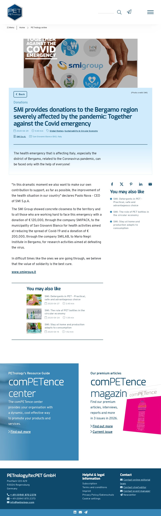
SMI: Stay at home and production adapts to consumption (126, 225)
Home (22, 28)
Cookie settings (91, 499)
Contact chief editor (133, 487)
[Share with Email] (150, 184)
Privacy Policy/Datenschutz (98, 495)
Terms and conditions (94, 487)
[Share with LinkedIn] (141, 184)
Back (20, 94)
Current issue (101, 432)
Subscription (89, 483)
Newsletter (128, 495)
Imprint (86, 491)
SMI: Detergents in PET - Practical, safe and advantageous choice (127, 202)
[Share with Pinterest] (131, 184)
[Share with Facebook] (112, 184)
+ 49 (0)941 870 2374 (21, 495)
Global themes (57, 131)
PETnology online (39, 28)
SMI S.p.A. (20, 137)
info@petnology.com (20, 502)
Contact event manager (135, 491)
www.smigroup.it (24, 272)
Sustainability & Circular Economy (81, 131)
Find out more (19, 432)
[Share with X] (122, 184)
